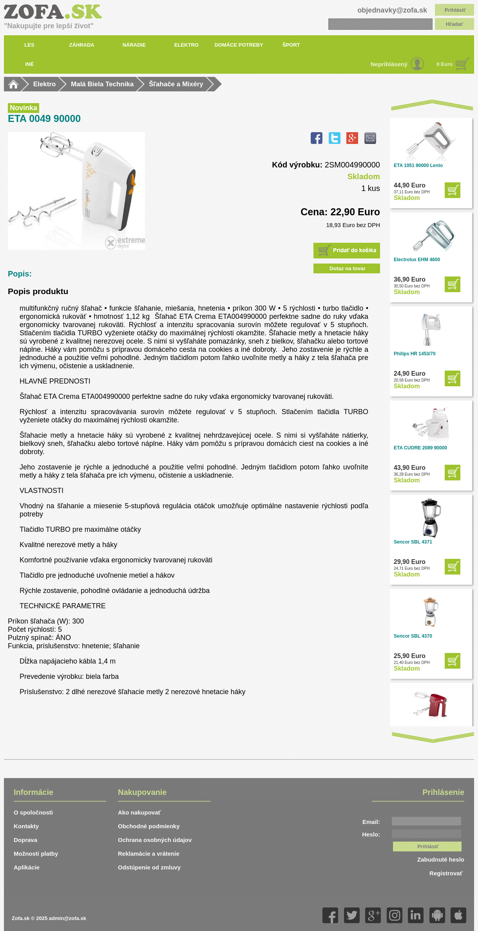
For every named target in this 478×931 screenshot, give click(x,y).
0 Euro (445, 64)
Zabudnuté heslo (440, 859)
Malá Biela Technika (102, 84)
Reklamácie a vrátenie (148, 853)
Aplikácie (27, 867)
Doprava (25, 839)
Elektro (44, 84)
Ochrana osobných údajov (155, 839)
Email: (371, 821)
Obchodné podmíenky (149, 826)
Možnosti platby (36, 853)
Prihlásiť (455, 10)
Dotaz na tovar (348, 268)
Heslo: (371, 834)
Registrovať (446, 873)
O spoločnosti (33, 812)
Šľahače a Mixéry (176, 84)
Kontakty (26, 826)
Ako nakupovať (139, 812)
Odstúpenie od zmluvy (149, 867)
